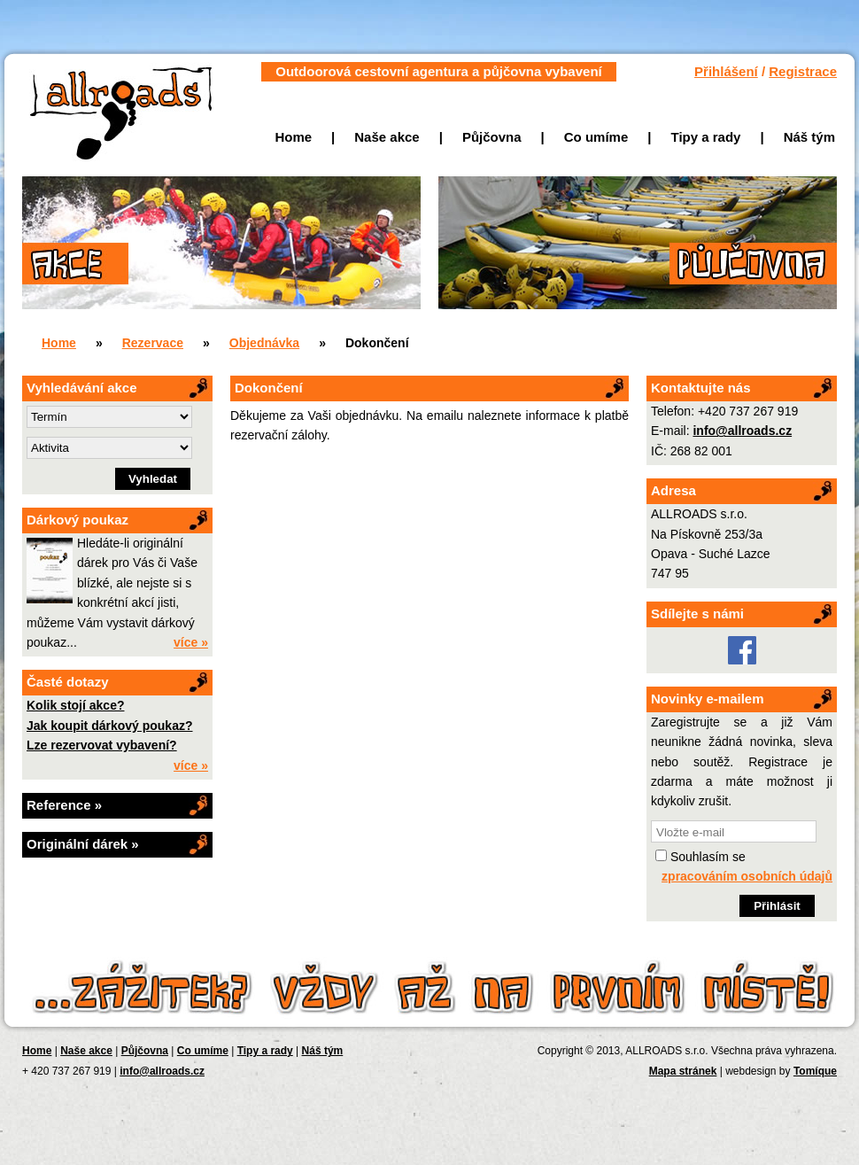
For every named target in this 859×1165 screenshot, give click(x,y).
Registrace (803, 71)
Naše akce (386, 136)
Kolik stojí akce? (75, 705)
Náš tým (809, 136)
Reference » (64, 804)
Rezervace (152, 343)
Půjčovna (492, 136)
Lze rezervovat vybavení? (102, 745)
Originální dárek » (83, 843)
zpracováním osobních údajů (747, 876)
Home (293, 136)
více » (191, 642)
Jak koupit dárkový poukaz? (110, 725)
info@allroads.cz (742, 430)
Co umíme (596, 136)
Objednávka (264, 343)
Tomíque (815, 1071)
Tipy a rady (706, 136)
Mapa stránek (683, 1071)
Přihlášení (726, 71)
